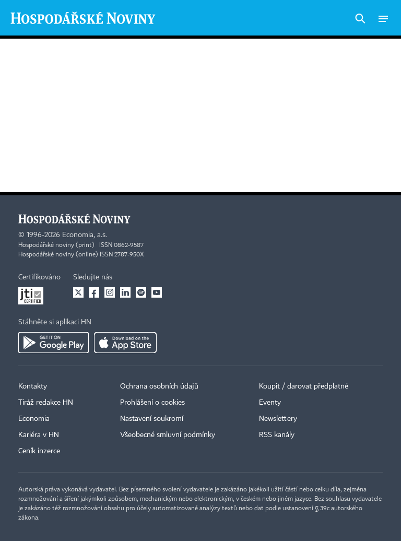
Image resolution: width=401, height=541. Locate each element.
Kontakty (32, 386)
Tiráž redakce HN (45, 402)
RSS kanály (276, 435)
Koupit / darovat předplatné (303, 386)
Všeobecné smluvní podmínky (167, 435)
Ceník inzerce (39, 451)
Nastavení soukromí (151, 418)
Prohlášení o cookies (152, 402)
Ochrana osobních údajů (159, 386)
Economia (34, 418)
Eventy (270, 402)
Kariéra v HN (38, 435)
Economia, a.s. (84, 235)
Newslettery (278, 418)
